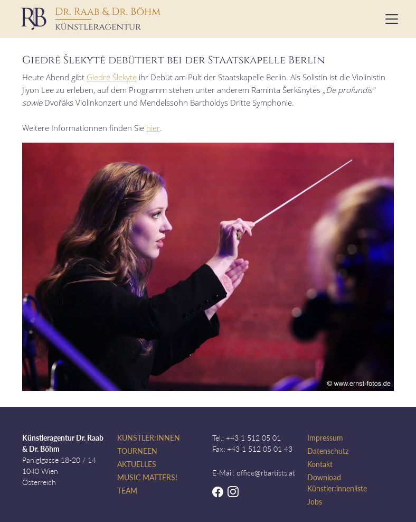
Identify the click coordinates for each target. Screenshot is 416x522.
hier (153, 128)
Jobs (314, 501)
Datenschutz (327, 450)
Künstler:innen (148, 437)
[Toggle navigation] (388, 19)
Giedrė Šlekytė (112, 77)
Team (127, 490)
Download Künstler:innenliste (337, 483)
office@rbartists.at (266, 472)
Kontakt (320, 464)
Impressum (325, 437)
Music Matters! (147, 477)
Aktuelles (136, 464)
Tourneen (137, 450)
